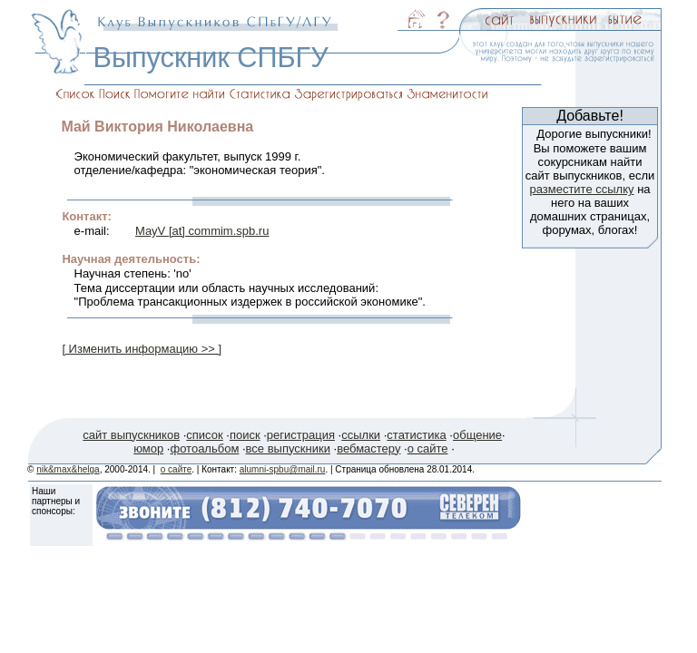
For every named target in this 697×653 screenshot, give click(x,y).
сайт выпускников (131, 435)
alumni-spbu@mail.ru (283, 469)
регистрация (301, 435)
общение (477, 435)
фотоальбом (204, 448)
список (204, 435)
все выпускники (288, 448)
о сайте (427, 448)
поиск (245, 435)
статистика (416, 435)
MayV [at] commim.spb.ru (202, 231)
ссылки (360, 435)
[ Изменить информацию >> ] (141, 349)
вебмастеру (368, 448)
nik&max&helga (67, 469)
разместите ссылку (581, 189)
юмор (148, 448)
